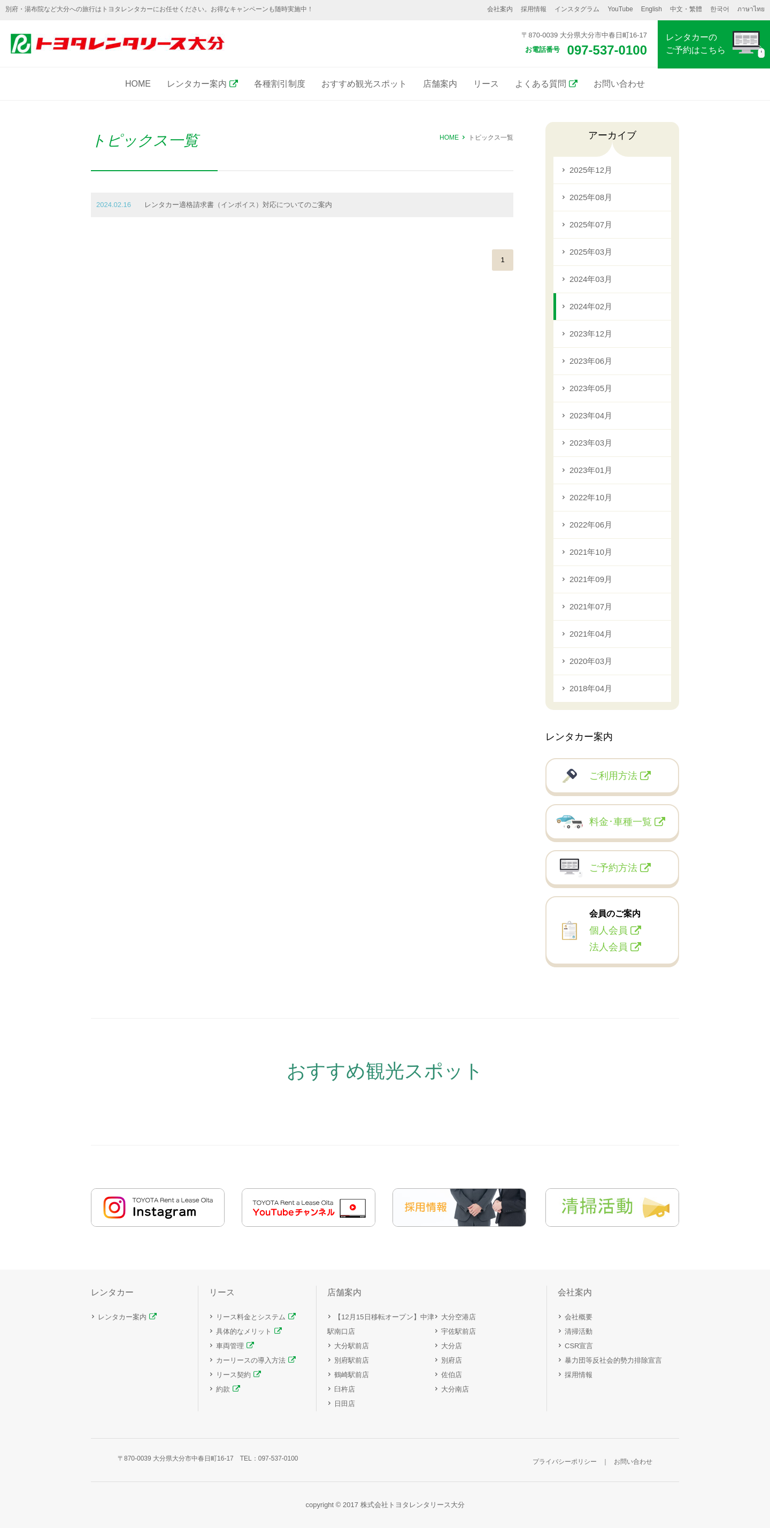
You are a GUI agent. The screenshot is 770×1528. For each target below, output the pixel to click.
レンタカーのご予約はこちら (696, 44)
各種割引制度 (279, 83)
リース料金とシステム (251, 1317)
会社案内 (500, 9)
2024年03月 (590, 279)
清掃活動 (578, 1331)
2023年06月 (590, 360)
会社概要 (578, 1317)
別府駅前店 (351, 1360)
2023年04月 (590, 415)
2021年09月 (590, 579)
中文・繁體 (686, 9)
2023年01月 (590, 470)
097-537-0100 (607, 50)
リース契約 (233, 1375)
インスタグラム (577, 9)
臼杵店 (344, 1389)
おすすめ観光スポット (364, 83)
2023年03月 (590, 442)
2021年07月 (590, 606)
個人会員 (608, 930)
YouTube (620, 9)
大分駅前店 (351, 1346)
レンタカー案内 (197, 83)
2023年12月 (590, 333)
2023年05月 (590, 388)
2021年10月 (590, 551)
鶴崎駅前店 (351, 1375)
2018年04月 (590, 688)
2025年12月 (590, 169)
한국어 (719, 9)
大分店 (451, 1346)
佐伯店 (451, 1375)
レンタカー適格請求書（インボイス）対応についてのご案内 (238, 205)
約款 (223, 1389)
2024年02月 (590, 306)
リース (486, 83)
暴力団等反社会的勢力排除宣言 (613, 1360)
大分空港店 (458, 1317)
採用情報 (533, 9)
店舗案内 (440, 83)
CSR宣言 (579, 1346)
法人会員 (608, 947)
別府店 (451, 1360)
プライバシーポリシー (565, 1461)
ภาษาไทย (751, 9)
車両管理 (230, 1346)
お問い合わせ (619, 83)
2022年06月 (590, 524)
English (651, 9)
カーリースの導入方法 (251, 1360)
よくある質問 (540, 83)
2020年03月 (590, 661)
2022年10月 (590, 497)
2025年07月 (590, 224)
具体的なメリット (244, 1331)
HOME (138, 83)
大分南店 (455, 1389)
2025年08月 (590, 197)
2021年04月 (590, 633)
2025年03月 (590, 251)
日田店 (344, 1404)
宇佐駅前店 (458, 1331)
